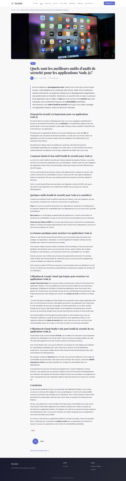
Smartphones (89, 3)
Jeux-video (63, 3)
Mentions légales (96, 466)
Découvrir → (109, 3)
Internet (55, 3)
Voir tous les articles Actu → (39, 451)
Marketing (72, 3)
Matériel (80, 3)
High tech (48, 3)
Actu (41, 3)
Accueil (35, 3)
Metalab (16, 3)
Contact (93, 469)
